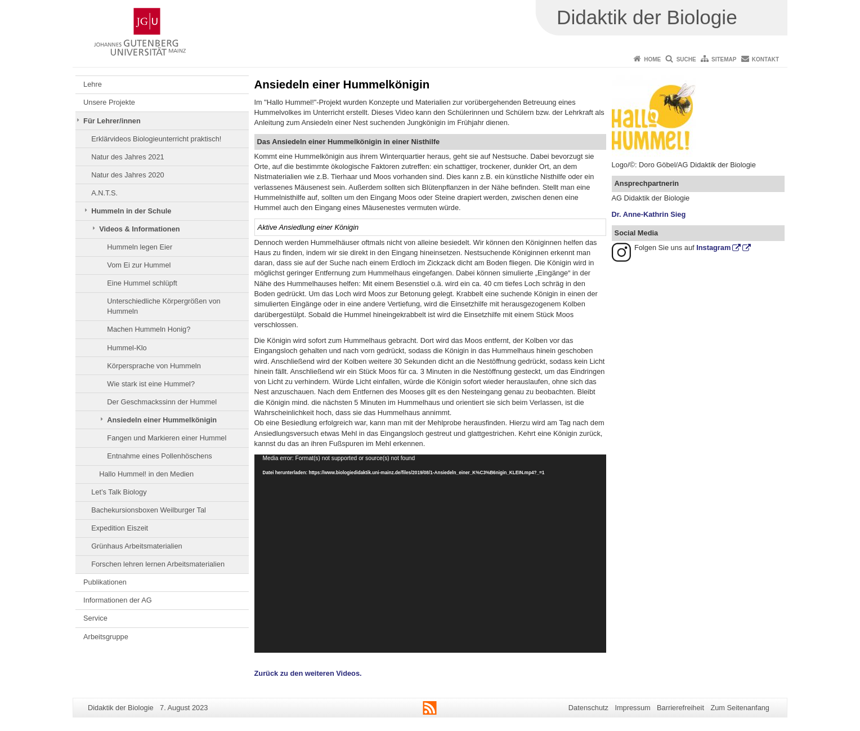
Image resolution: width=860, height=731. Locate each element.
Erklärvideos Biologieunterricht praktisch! (156, 139)
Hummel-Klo (126, 348)
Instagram (713, 247)
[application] (430, 553)
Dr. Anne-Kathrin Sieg (649, 214)
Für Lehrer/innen (112, 121)
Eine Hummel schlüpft (142, 283)
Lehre (92, 84)
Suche (686, 59)
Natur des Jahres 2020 (127, 175)
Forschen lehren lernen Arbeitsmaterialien (158, 564)
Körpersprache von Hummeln (153, 366)
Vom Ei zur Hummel (139, 265)
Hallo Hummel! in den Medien (146, 474)
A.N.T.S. (104, 193)
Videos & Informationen (139, 229)
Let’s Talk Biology (118, 492)
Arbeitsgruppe (105, 636)
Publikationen (105, 582)
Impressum (632, 707)
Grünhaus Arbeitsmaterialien (136, 546)
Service (95, 618)
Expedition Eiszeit (119, 528)
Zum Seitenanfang (739, 707)
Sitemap (723, 59)
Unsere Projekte (109, 102)
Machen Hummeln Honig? (148, 329)
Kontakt (765, 59)
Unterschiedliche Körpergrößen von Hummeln (163, 306)
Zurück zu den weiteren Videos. (308, 673)
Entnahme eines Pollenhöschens (159, 456)
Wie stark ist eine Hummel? (151, 384)
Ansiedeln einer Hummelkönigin (162, 420)
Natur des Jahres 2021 (127, 157)
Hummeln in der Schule (131, 211)
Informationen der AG (117, 600)
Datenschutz (588, 707)
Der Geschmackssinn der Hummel (162, 402)
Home (652, 59)
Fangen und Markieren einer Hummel (166, 438)
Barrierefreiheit (680, 707)
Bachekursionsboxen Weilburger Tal (148, 510)
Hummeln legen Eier (139, 247)
